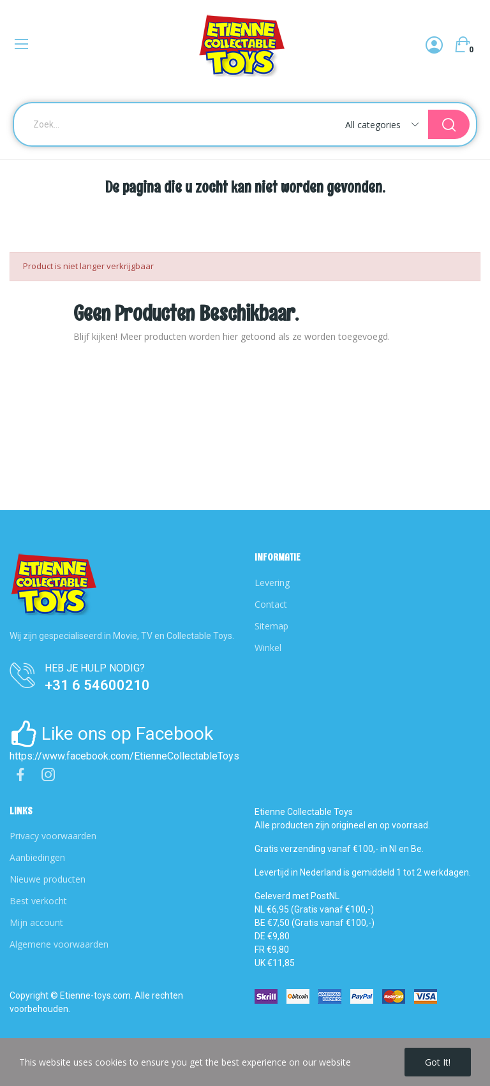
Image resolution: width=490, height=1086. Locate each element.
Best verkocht (38, 901)
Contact (271, 604)
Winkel (268, 648)
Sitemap (271, 626)
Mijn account (36, 922)
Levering (272, 582)
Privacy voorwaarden (53, 836)
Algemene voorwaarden (59, 944)
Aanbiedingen (37, 857)
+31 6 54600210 (97, 685)
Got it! (437, 1062)
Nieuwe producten (47, 879)
